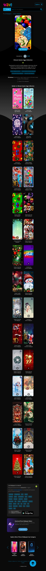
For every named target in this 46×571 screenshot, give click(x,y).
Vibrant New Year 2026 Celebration (28, 215)
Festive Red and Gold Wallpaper (28, 372)
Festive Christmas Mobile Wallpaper (17, 267)
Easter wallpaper (17, 13)
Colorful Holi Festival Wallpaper (28, 267)
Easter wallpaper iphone (15, 71)
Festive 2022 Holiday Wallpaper (28, 398)
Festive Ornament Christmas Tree (28, 424)
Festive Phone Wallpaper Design (28, 189)
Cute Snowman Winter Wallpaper (17, 398)
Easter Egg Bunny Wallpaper (28, 111)
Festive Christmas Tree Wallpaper (17, 477)
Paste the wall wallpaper (29, 73)
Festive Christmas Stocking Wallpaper (28, 477)
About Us (15, 561)
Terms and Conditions (22, 561)
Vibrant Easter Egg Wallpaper (17, 111)
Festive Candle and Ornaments (17, 294)
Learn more (23, 529)
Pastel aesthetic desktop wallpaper (28, 71)
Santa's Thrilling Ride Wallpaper (17, 450)
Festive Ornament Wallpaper (17, 241)
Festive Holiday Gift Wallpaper (17, 215)
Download (23, 49)
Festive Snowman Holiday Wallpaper (28, 241)
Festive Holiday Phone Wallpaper (17, 346)
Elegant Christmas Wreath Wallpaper (17, 372)
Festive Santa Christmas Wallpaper (28, 346)
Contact (10, 561)
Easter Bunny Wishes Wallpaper (17, 137)
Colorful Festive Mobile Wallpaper (17, 189)
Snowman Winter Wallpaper (28, 320)
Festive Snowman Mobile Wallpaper (28, 294)
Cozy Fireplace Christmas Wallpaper (17, 424)
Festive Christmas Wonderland (28, 450)
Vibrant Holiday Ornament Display (28, 163)
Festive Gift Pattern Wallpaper (17, 163)
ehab (26, 56)
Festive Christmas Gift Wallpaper (17, 320)
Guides (23, 562)
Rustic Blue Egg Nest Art (28, 137)
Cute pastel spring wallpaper (17, 73)
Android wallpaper (18, 490)
